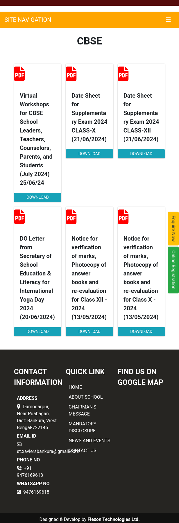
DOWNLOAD (38, 197)
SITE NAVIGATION (28, 19)
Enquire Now (173, 229)
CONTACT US (82, 450)
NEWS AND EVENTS (89, 440)
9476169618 (36, 492)
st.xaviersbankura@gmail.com (48, 451)
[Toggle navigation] (168, 19)
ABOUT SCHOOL (86, 397)
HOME (75, 387)
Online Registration (173, 270)
